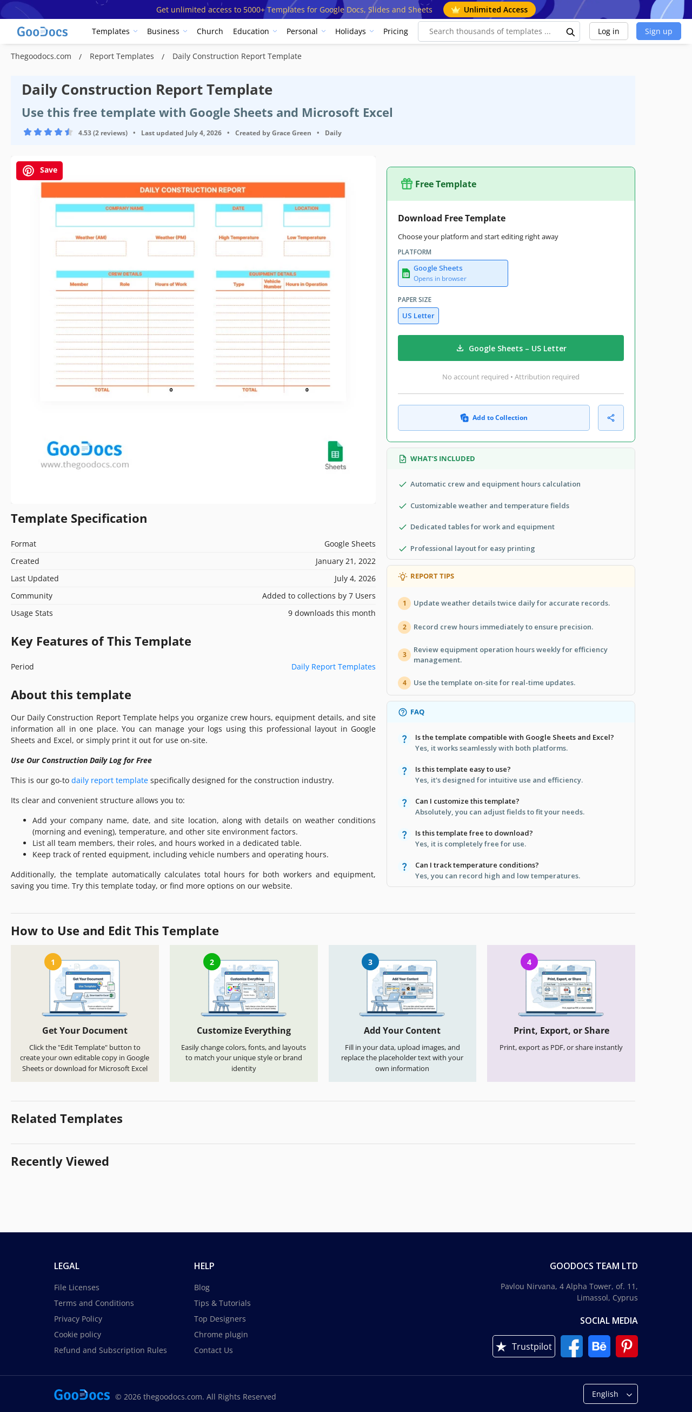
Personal (302, 31)
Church (210, 31)
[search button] (570, 31)
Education (251, 31)
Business (163, 31)
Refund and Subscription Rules (110, 1350)
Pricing (395, 31)
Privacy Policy (78, 1319)
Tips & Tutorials (222, 1303)
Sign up (659, 31)
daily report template (109, 780)
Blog (202, 1287)
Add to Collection (494, 417)
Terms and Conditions (94, 1303)
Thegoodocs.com (42, 56)
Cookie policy (77, 1334)
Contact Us (213, 1350)
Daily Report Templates (333, 666)
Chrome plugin (221, 1334)
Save (39, 171)
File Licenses (76, 1287)
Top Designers (220, 1319)
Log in (609, 31)
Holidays (350, 31)
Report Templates (123, 56)
